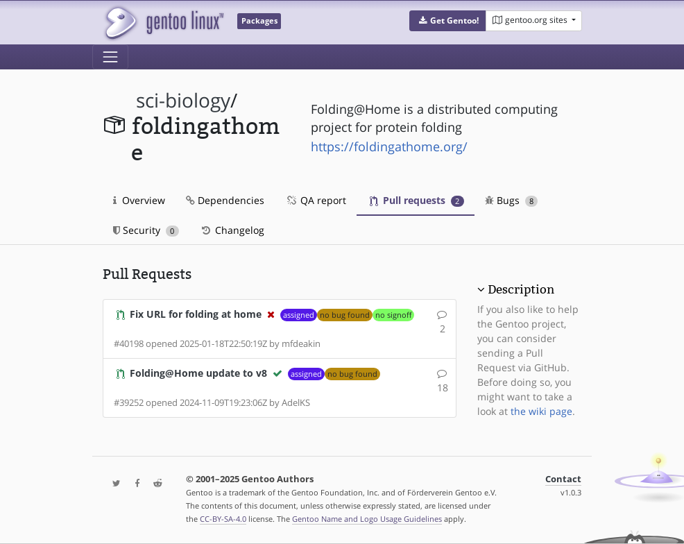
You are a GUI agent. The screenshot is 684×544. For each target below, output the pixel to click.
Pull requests (417, 200)
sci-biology (183, 100)
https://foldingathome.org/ (389, 146)
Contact (563, 479)
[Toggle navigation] (110, 56)
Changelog (232, 230)
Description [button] (521, 289)
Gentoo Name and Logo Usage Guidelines (367, 518)
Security (146, 230)
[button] (447, 20)
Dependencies (225, 200)
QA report (315, 200)
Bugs (511, 200)
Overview (139, 200)
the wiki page (541, 411)
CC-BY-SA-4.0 (223, 518)
